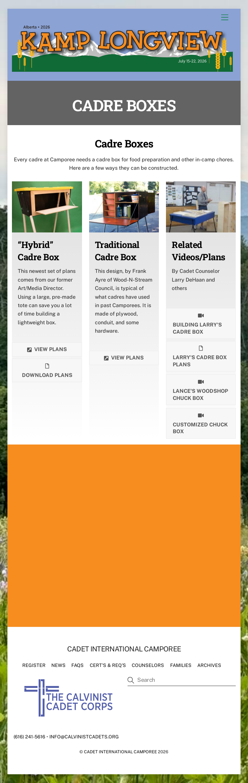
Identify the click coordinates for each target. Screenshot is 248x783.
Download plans (47, 370)
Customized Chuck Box (200, 423)
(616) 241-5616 (29, 736)
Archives (209, 665)
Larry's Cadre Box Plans (200, 356)
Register (34, 665)
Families (180, 665)
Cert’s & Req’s (108, 665)
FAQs (77, 665)
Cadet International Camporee (120, 751)
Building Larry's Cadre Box (197, 323)
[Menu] (224, 17)
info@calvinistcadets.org (84, 736)
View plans (47, 349)
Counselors (148, 665)
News (58, 665)
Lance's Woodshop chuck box (200, 389)
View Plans (124, 357)
